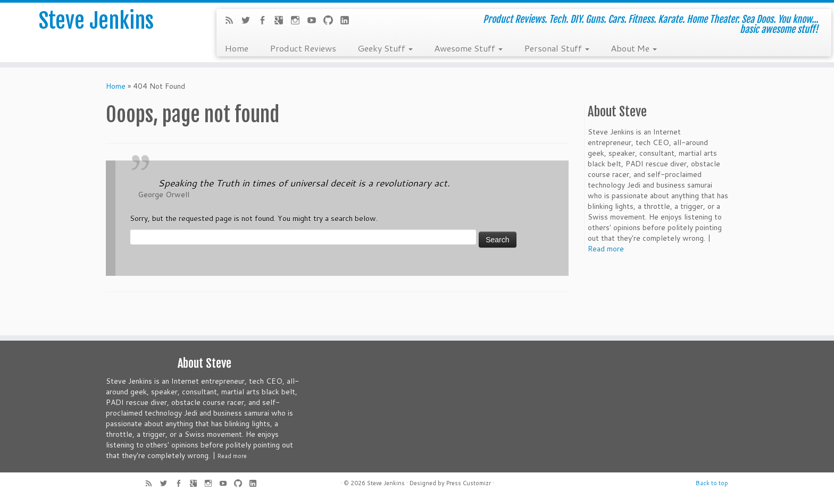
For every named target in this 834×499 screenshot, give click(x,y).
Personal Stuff (556, 47)
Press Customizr (468, 483)
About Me (634, 47)
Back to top (712, 483)
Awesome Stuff (468, 47)
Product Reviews (303, 47)
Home (236, 47)
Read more (606, 248)
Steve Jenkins (96, 20)
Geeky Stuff (385, 47)
